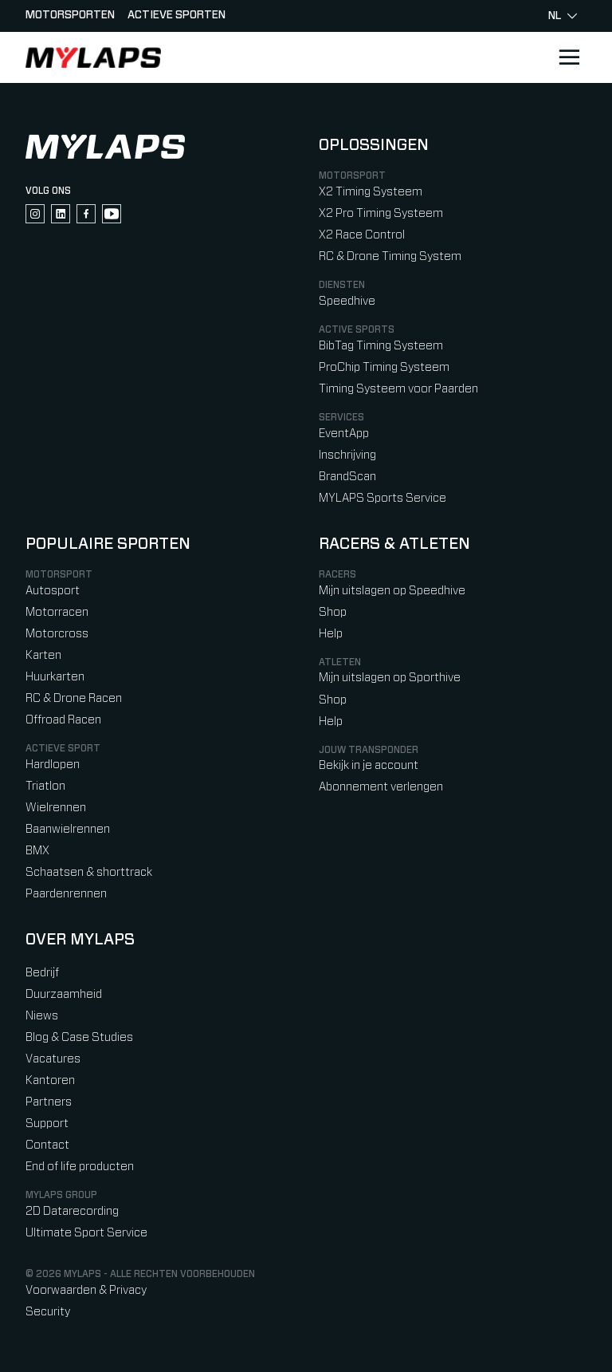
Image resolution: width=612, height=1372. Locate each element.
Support (47, 1124)
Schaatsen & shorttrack (89, 872)
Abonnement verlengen (381, 787)
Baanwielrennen (68, 829)
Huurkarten (55, 677)
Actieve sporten (177, 15)
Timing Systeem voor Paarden (398, 389)
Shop (333, 612)
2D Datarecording (72, 1211)
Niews (42, 1016)
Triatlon (45, 786)
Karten (43, 655)
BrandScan (347, 477)
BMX (37, 851)
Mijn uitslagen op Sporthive (390, 678)
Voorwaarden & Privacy (86, 1290)
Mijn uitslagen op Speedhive (392, 591)
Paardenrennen (66, 894)
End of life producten (80, 1167)
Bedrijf (42, 973)
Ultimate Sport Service (86, 1233)
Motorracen (57, 612)
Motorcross (57, 634)
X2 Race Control (362, 235)
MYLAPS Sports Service (382, 498)
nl (562, 16)
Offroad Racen (63, 720)
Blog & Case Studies (79, 1037)
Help (331, 634)
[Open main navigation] (568, 57)
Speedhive (347, 301)
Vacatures (53, 1059)
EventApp (344, 434)
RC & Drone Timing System (390, 256)
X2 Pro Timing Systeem (381, 213)
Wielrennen (56, 808)
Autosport (53, 591)
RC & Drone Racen (74, 698)
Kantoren (50, 1080)
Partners (49, 1102)
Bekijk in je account (368, 765)
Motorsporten (70, 15)
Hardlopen (53, 765)
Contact (47, 1145)
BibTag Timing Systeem (381, 346)
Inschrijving (347, 455)
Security (48, 1312)
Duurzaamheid (64, 994)
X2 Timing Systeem (370, 192)
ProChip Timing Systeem (384, 367)
